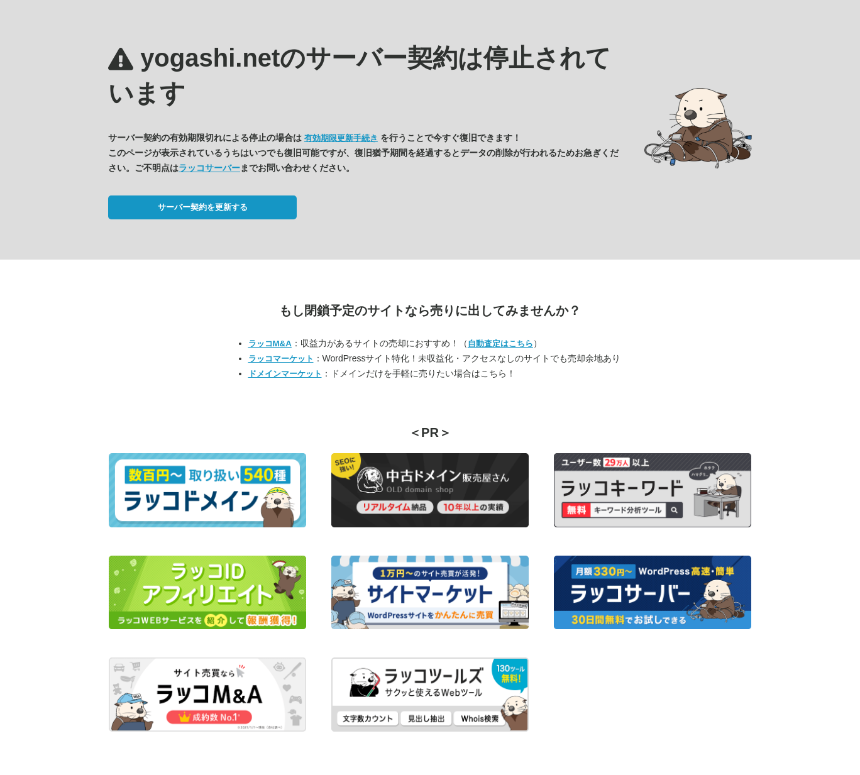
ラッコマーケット (281, 358)
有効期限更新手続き (341, 138)
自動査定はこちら (500, 343)
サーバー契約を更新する (203, 207)
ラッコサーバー (209, 168)
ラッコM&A (270, 343)
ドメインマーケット (285, 373)
